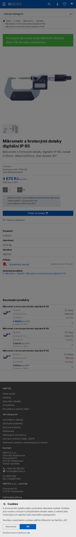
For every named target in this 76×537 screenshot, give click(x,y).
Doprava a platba (12, 427)
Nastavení (11, 526)
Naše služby (9, 393)
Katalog (7, 397)
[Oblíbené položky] (65, 4)
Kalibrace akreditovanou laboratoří (44, 198)
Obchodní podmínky (13, 423)
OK (28, 526)
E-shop (17, 21)
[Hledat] (49, 4)
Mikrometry (28, 21)
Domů (7, 21)
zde (28, 533)
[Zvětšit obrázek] (38, 87)
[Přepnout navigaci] (4, 4)
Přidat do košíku (38, 213)
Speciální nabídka (12, 401)
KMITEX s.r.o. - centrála (15, 483)
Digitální (39, 21)
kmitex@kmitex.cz (14, 471)
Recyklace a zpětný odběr (16, 409)
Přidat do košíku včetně (33, 201)
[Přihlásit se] (57, 4)
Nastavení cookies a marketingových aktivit (25, 442)
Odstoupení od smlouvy (14, 435)
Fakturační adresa (12, 497)
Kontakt (7, 448)
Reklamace (8, 431)
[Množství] (12, 189)
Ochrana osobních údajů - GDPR (18, 438)
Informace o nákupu (13, 419)
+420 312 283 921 (13, 468)
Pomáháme (8, 405)
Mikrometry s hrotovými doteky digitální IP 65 (25, 24)
